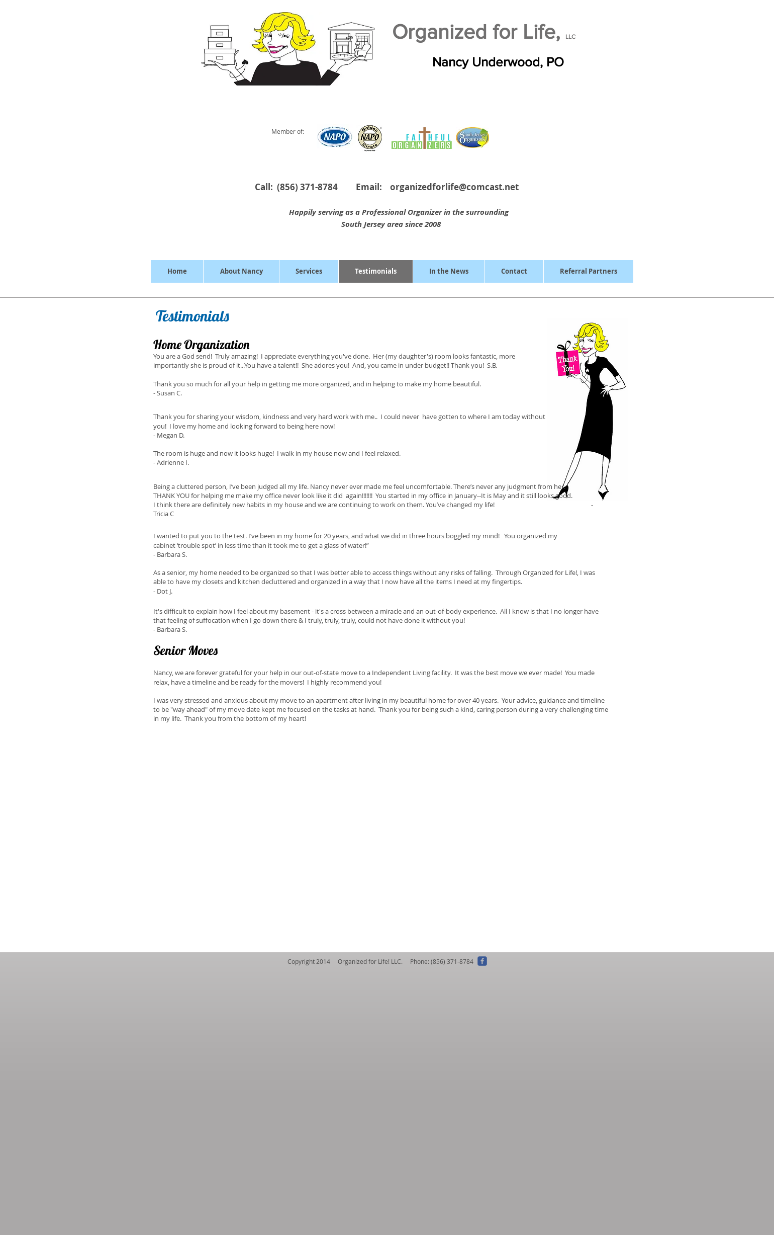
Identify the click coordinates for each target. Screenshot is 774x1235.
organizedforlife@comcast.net (454, 187)
